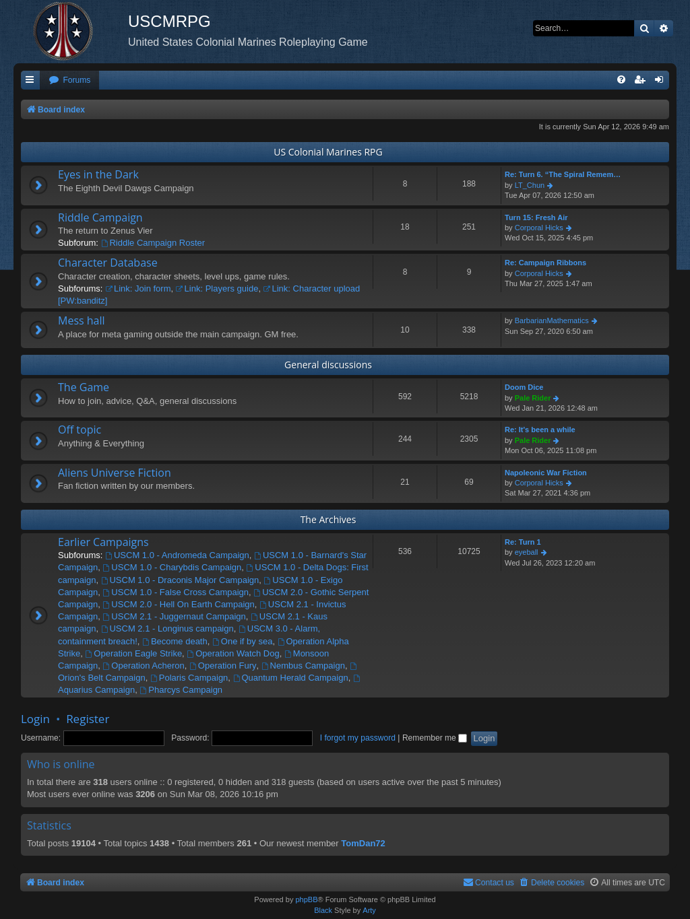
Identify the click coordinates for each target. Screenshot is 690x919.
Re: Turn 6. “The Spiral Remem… (563, 174)
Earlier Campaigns (103, 542)
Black (323, 910)
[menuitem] (69, 80)
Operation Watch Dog (233, 653)
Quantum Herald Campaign (290, 678)
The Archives (328, 519)
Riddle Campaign (100, 217)
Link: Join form (137, 288)
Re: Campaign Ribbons (545, 263)
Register (87, 718)
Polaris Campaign (189, 678)
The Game (83, 387)
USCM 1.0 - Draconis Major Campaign (180, 580)
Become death (175, 641)
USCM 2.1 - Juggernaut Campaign (174, 616)
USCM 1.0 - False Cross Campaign (176, 592)
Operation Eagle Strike (133, 653)
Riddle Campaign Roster (153, 243)
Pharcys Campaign (180, 690)
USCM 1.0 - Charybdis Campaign (172, 567)
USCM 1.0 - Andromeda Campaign (177, 555)
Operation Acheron (144, 665)
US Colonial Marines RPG (328, 151)
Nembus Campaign (303, 665)
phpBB (306, 899)
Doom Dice (524, 387)
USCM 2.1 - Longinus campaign (167, 628)
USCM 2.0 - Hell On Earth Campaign (179, 604)
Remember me (434, 738)
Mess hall (81, 320)
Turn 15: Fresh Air (536, 217)
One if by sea (242, 641)
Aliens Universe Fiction (114, 472)
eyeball (526, 552)
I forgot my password (358, 738)
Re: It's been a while (540, 430)
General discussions (328, 364)
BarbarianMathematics (552, 320)
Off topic (79, 429)
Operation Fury (223, 665)
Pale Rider (533, 398)
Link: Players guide (217, 288)
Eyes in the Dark (98, 174)
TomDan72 (363, 843)
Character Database (108, 262)
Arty (369, 910)
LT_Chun (529, 185)
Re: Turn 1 (523, 542)
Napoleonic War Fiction (546, 473)
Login (35, 718)
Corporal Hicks (539, 228)
